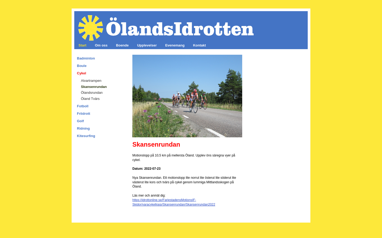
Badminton (86, 58)
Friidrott (83, 114)
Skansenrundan (94, 87)
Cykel (81, 73)
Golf (80, 121)
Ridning (83, 128)
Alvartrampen (91, 81)
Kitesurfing (86, 136)
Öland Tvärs (90, 99)
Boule (81, 66)
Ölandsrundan (92, 93)
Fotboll (82, 106)
